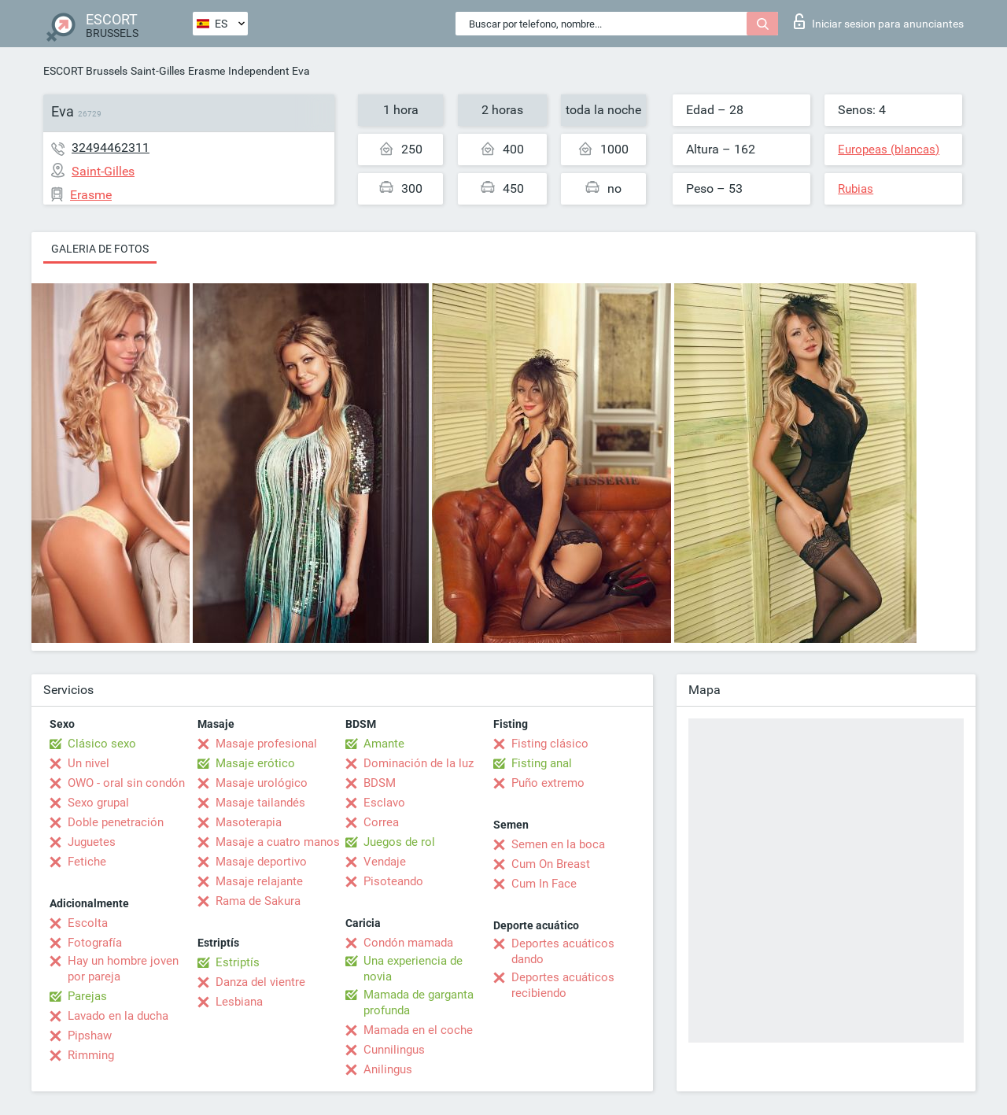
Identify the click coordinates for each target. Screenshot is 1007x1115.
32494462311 (110, 147)
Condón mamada (408, 943)
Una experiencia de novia (413, 969)
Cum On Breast (550, 864)
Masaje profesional (266, 744)
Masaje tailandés (260, 803)
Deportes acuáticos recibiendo (562, 985)
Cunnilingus (394, 1050)
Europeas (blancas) (888, 149)
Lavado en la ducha (118, 1016)
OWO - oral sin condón (126, 783)
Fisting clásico (549, 744)
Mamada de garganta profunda (418, 1002)
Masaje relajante (259, 881)
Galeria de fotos (100, 248)
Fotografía (95, 943)
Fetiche (87, 862)
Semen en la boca (558, 844)
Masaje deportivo (261, 862)
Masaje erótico (255, 763)
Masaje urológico (262, 783)
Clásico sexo (102, 744)
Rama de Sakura (258, 901)
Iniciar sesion (879, 21)
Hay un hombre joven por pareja (123, 969)
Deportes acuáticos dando (562, 951)
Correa (381, 822)
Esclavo (384, 803)
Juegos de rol (399, 842)
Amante (383, 744)
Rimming (91, 1055)
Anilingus (387, 1069)
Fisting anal (541, 763)
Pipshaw (90, 1035)
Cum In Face (544, 884)
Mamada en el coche (418, 1030)
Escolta (88, 923)
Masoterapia (249, 822)
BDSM (379, 783)
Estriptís (238, 962)
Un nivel (88, 763)
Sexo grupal (98, 803)
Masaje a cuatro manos (278, 842)
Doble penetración (116, 822)
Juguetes (92, 842)
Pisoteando (393, 881)
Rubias (855, 189)
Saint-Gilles (158, 71)
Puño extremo (548, 783)
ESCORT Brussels (85, 71)
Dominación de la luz (418, 763)
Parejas (87, 996)
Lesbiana (239, 1002)
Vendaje (384, 862)
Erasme (206, 71)
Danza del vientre (260, 982)
